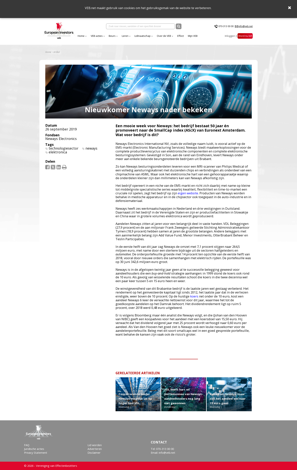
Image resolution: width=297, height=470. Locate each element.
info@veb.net (245, 26)
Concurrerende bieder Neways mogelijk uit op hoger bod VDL (135, 398)
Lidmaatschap (142, 36)
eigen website (188, 193)
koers (194, 296)
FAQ (26, 445)
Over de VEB (164, 36)
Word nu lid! (245, 36)
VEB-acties (97, 36)
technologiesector (63, 148)
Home (81, 36)
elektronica (58, 152)
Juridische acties (34, 449)
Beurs (112, 36)
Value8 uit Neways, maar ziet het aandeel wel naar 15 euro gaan (228, 398)
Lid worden (95, 445)
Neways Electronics (61, 138)
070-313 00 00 (226, 26)
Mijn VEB (193, 36)
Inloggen (230, 36)
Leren (125, 36)
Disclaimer (94, 452)
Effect (180, 36)
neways (91, 148)
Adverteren (95, 449)
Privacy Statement (35, 452)
